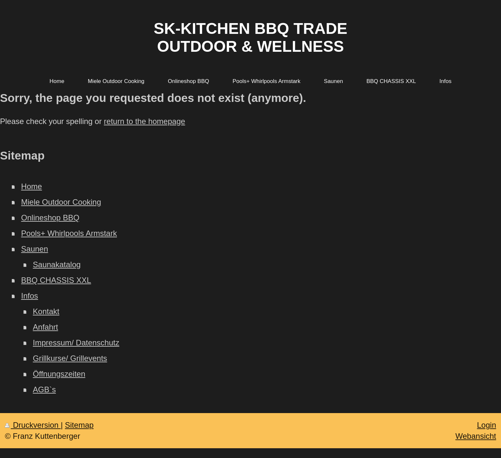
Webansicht (475, 436)
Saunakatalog (57, 264)
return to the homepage (144, 121)
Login (486, 425)
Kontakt (46, 311)
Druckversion (33, 425)
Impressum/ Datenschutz (76, 342)
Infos (29, 295)
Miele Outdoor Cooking (61, 202)
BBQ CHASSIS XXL (56, 280)
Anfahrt (45, 327)
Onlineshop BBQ (50, 217)
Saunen (34, 248)
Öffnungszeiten (59, 373)
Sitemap (79, 425)
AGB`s (44, 389)
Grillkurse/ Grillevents (70, 358)
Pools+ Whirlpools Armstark (69, 233)
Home (31, 186)
